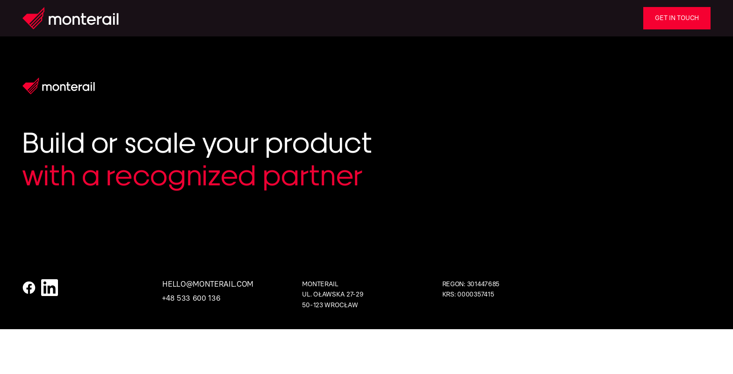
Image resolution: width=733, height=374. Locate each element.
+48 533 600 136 (191, 298)
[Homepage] (70, 18)
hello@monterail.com (207, 284)
